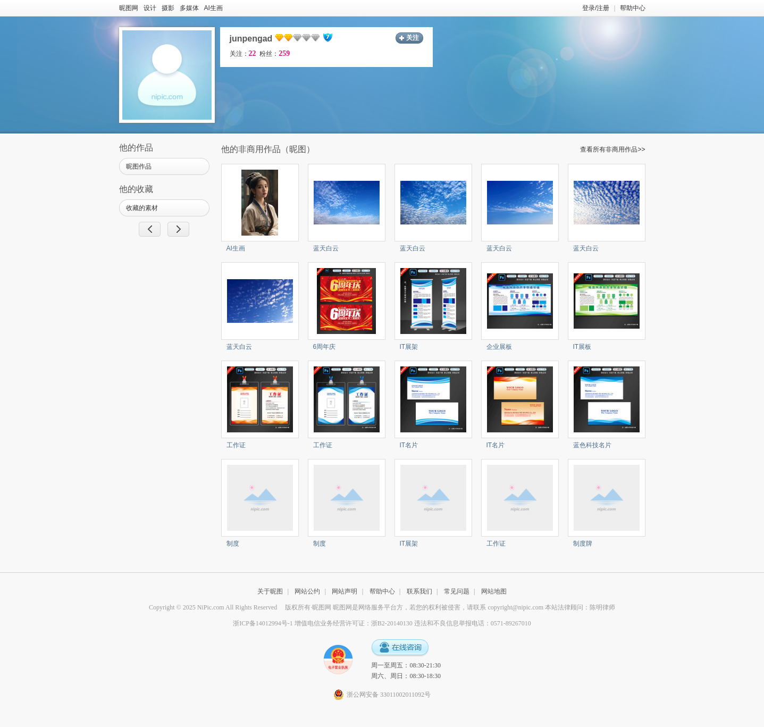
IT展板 (582, 346)
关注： (243, 53)
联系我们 (419, 591)
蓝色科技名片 (592, 445)
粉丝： (274, 53)
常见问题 (456, 591)
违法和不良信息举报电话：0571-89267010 (472, 623)
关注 (412, 37)
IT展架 (409, 346)
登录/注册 (595, 8)
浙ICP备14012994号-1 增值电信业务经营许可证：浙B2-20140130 (323, 623)
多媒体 (189, 8)
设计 (150, 8)
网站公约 (307, 591)
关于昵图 (270, 591)
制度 (232, 543)
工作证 (236, 445)
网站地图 (494, 591)
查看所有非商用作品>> (612, 149)
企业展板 (499, 346)
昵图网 (128, 8)
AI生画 (213, 8)
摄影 (168, 8)
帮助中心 (632, 8)
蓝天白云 (326, 248)
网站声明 (344, 591)
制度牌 (582, 543)
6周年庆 (324, 346)
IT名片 (409, 445)
